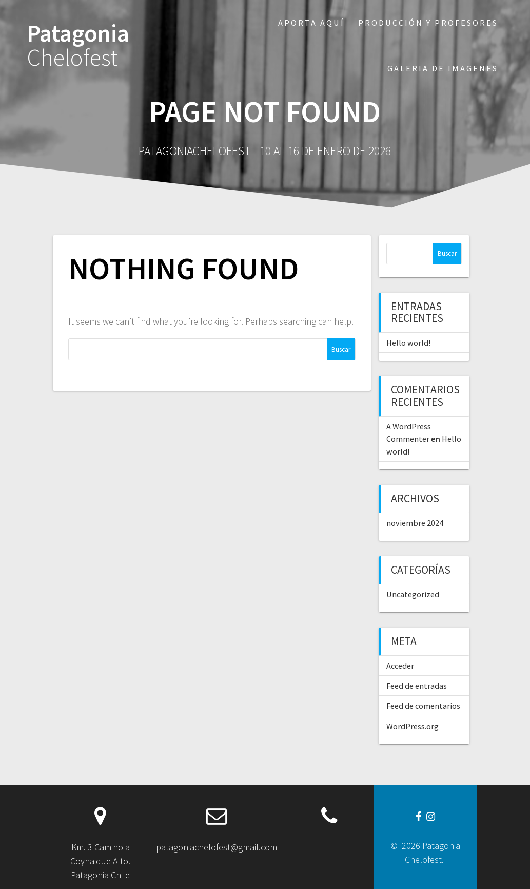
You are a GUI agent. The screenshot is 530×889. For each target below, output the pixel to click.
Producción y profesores (428, 22)
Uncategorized (412, 594)
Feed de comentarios (423, 706)
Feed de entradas (416, 685)
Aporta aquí (311, 22)
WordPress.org (412, 726)
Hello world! (408, 342)
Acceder (400, 665)
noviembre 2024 (414, 523)
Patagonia (78, 46)
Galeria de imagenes (442, 68)
